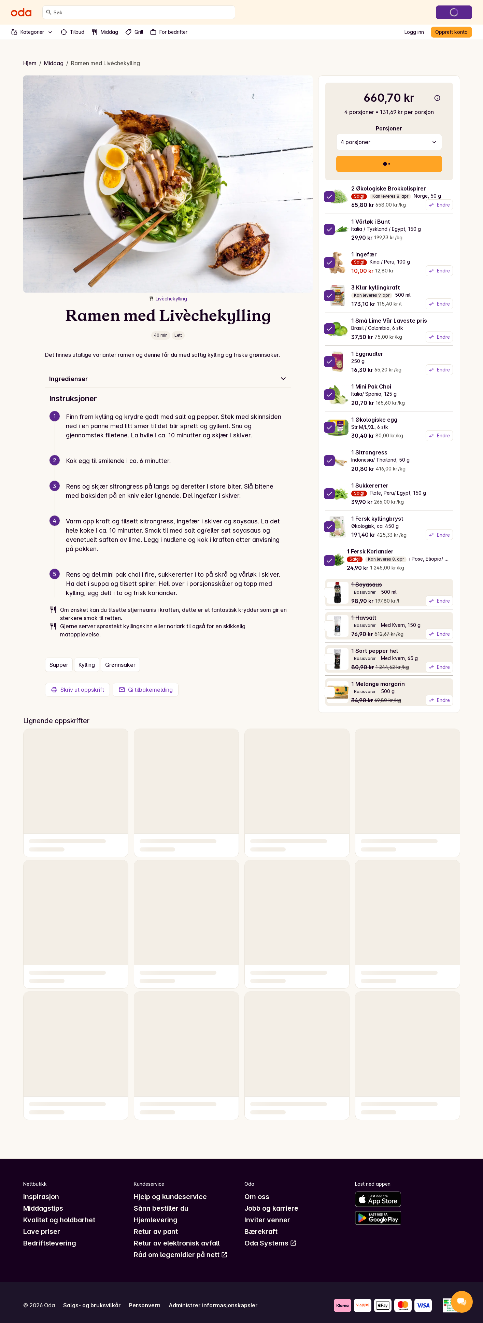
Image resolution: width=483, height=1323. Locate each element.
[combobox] (143, 12)
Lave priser (41, 1231)
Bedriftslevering (49, 1243)
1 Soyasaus (366, 584)
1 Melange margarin (378, 683)
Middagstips (43, 1208)
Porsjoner (389, 128)
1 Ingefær (364, 254)
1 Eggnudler (367, 353)
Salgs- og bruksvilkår (92, 1305)
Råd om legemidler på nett (181, 1255)
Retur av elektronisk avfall (176, 1243)
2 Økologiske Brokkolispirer (388, 188)
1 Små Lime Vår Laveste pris (389, 320)
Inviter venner (267, 1220)
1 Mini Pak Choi (371, 386)
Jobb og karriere (271, 1208)
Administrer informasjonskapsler (213, 1305)
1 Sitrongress (369, 452)
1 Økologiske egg (374, 419)
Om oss (256, 1197)
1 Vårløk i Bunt (370, 221)
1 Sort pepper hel (374, 650)
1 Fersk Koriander (370, 551)
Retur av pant (156, 1231)
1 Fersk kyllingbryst (377, 518)
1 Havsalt (364, 617)
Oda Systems (270, 1243)
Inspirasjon (41, 1197)
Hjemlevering (155, 1220)
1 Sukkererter (369, 485)
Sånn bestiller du (161, 1208)
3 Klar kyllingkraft (375, 287)
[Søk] (48, 12)
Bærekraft (261, 1231)
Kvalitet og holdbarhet (59, 1220)
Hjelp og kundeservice (170, 1197)
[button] (171, 434)
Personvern (144, 1305)
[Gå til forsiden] (21, 12)
